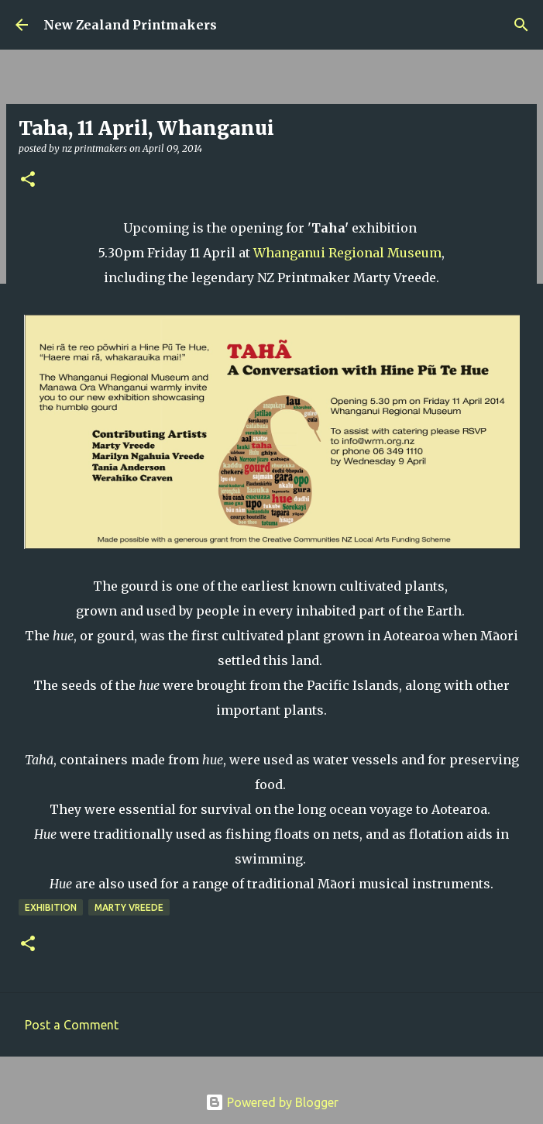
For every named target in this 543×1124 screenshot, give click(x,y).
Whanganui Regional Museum (347, 252)
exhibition (51, 907)
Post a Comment (72, 1025)
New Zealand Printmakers (130, 25)
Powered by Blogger (272, 1102)
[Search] (521, 24)
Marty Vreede (129, 907)
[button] (28, 180)
